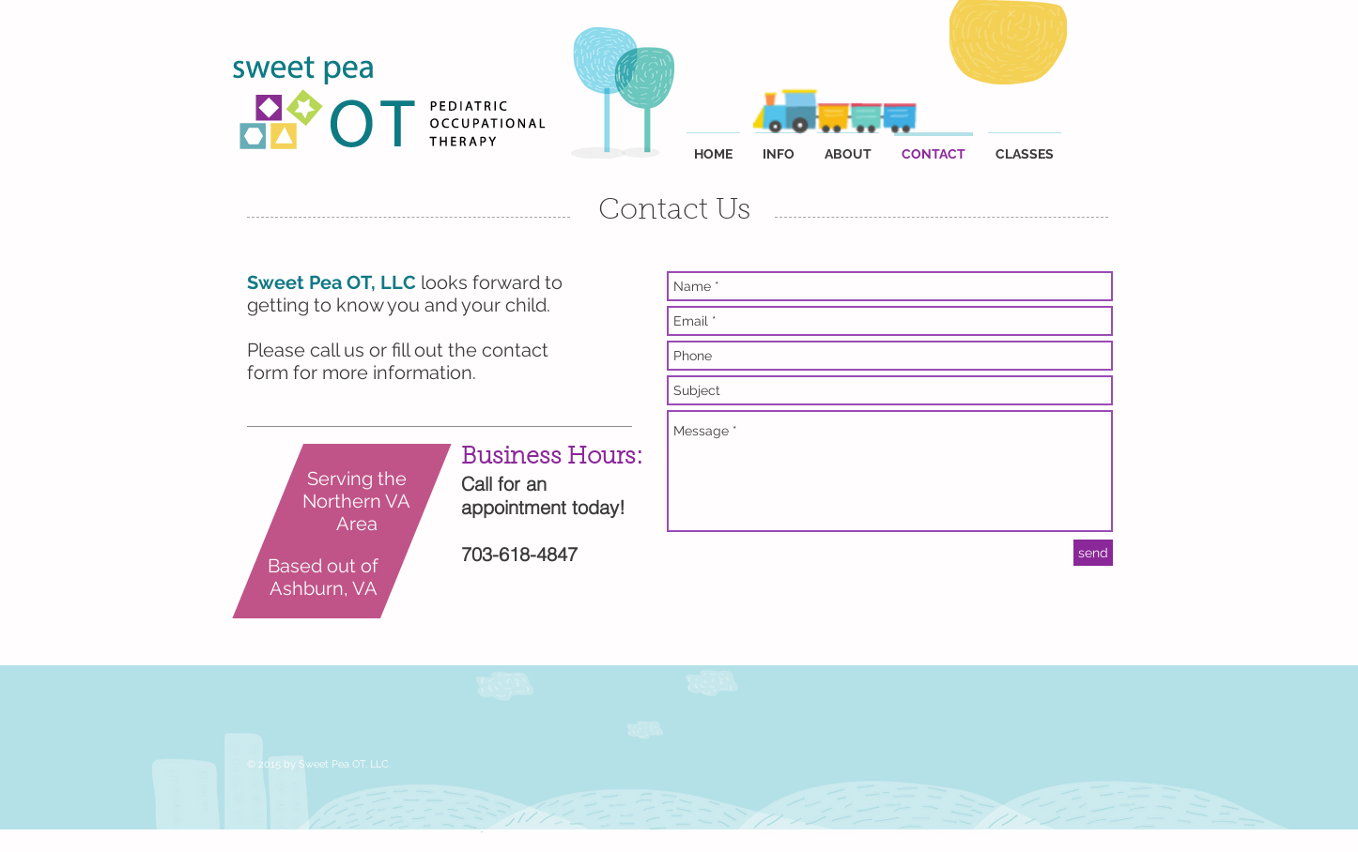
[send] (1093, 553)
